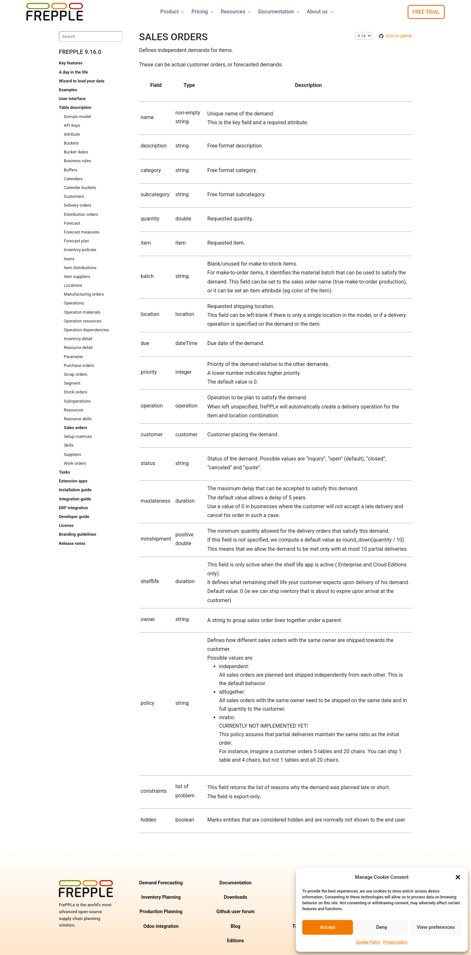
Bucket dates (76, 151)
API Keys (72, 125)
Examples (68, 89)
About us (320, 12)
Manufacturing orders (84, 294)
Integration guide (75, 498)
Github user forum (235, 911)
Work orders (75, 463)
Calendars (73, 178)
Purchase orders (79, 365)
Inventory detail (78, 338)
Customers (74, 196)
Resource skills (78, 418)
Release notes (72, 543)
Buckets (71, 143)
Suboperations (77, 401)
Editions (235, 941)
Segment (72, 383)
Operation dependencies (86, 329)
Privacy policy (395, 942)
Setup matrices (78, 436)
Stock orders (75, 392)
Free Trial (426, 12)
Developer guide (74, 516)
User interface (72, 98)
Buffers (71, 169)
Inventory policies (80, 249)
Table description (75, 107)
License (66, 525)
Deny (381, 927)
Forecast (72, 223)
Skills (69, 445)
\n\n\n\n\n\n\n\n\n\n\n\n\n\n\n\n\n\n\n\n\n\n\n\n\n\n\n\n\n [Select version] (363, 36)
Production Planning (161, 911)
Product (172, 12)
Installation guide (75, 489)
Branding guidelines (77, 534)
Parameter (73, 356)
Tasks (64, 472)
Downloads (235, 897)
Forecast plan (76, 240)
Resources (236, 12)
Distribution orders (81, 214)
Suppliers (72, 454)
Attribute (72, 134)
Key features (70, 63)
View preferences (436, 927)
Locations (73, 285)
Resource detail (78, 347)
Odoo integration (161, 926)
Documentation (279, 12)
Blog (235, 926)
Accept (327, 927)
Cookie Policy (368, 942)
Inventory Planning (161, 897)
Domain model (77, 116)
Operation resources (82, 321)
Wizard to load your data (81, 80)
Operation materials (82, 312)
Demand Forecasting (161, 883)
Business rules (77, 160)
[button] (458, 877)
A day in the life (73, 72)
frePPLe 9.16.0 (80, 51)
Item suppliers (77, 276)
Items (69, 258)
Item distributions (80, 267)
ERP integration (73, 507)
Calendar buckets (80, 187)
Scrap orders (75, 374)
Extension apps (73, 480)
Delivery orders (77, 205)
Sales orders (75, 427)
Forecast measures (81, 232)
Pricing (202, 12)
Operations (74, 303)
